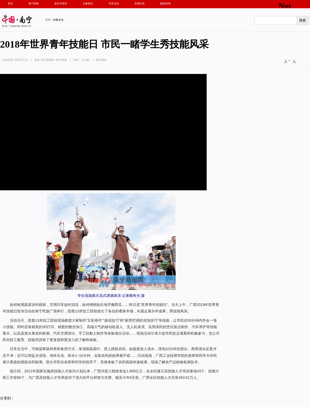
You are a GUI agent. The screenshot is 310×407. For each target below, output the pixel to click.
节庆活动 (114, 3)
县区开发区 (60, 3)
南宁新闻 (33, 3)
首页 (10, 3)
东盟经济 (139, 3)
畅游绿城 (165, 3)
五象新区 (88, 3)
